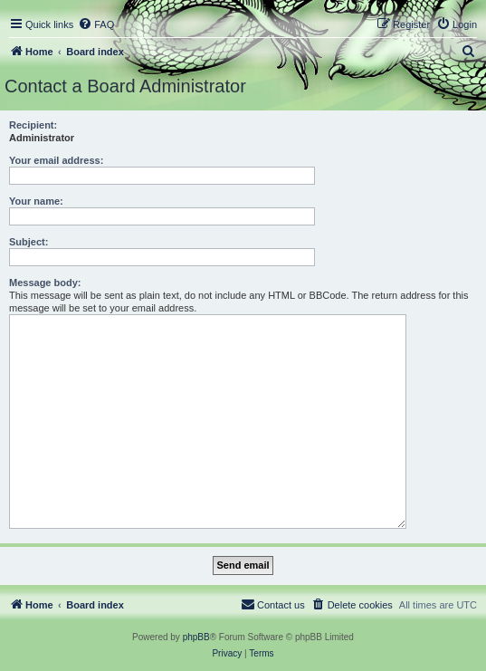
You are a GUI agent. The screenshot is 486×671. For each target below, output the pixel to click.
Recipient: (33, 125)
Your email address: (56, 160)
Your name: (36, 201)
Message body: (45, 282)
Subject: (28, 241)
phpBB (196, 637)
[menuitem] (96, 24)
